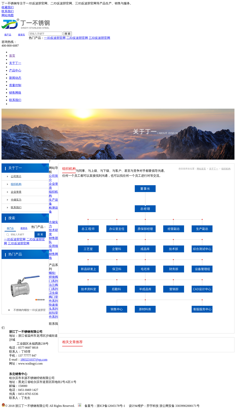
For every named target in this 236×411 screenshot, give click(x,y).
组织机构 (16, 184)
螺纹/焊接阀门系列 (53, 276)
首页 (12, 55)
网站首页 (201, 168)
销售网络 (15, 92)
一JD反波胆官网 (55, 37)
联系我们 (15, 100)
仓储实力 (16, 199)
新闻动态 (15, 77)
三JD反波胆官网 (99, 37)
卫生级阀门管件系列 (53, 296)
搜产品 (7, 34)
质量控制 (15, 85)
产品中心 (15, 70)
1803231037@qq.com (33, 359)
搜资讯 (21, 34)
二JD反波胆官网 (77, 37)
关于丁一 (15, 63)
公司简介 (16, 176)
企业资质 (16, 192)
